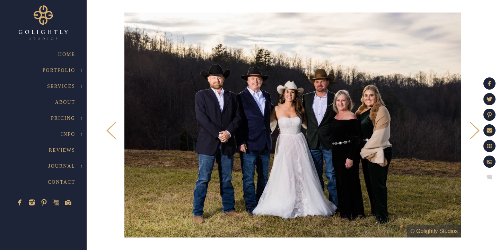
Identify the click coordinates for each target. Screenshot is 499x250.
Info (68, 134)
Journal (61, 166)
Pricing (63, 118)
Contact (61, 182)
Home (66, 54)
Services (61, 86)
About (65, 102)
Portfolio (59, 70)
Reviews (62, 150)
